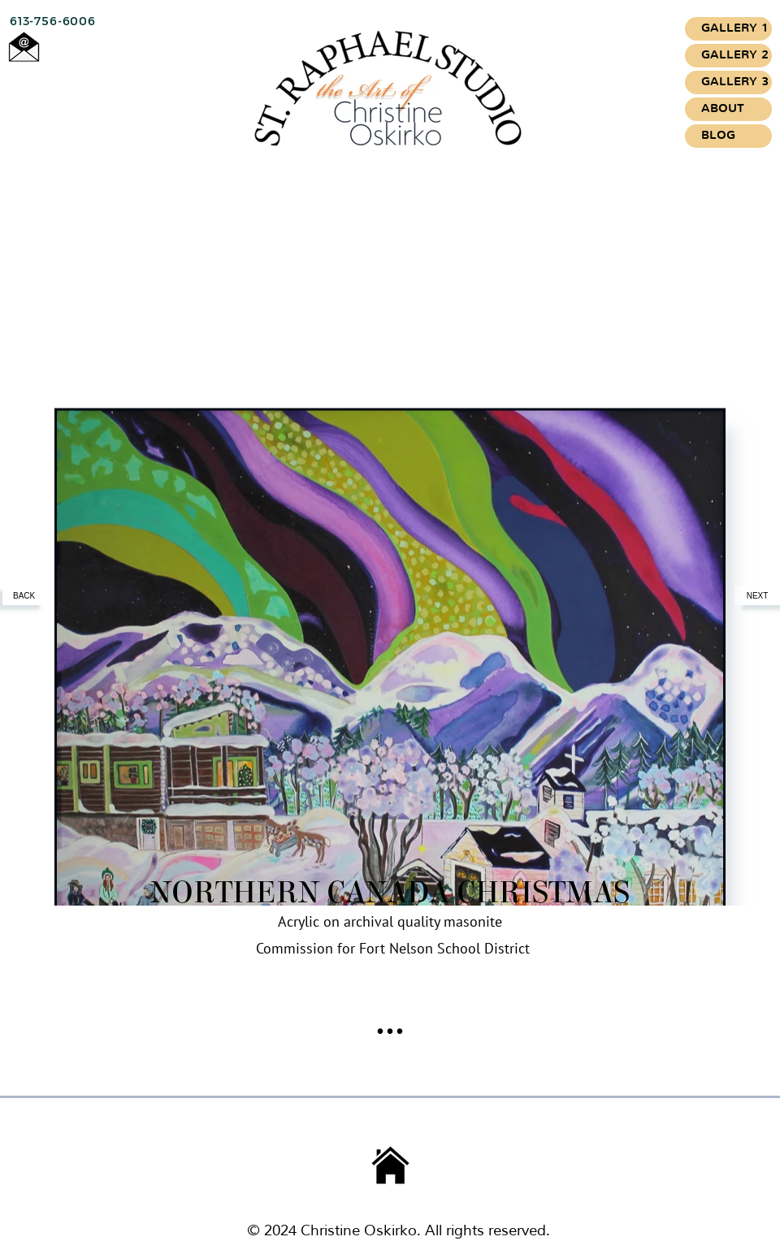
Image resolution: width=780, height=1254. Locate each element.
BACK (25, 595)
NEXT (758, 595)
